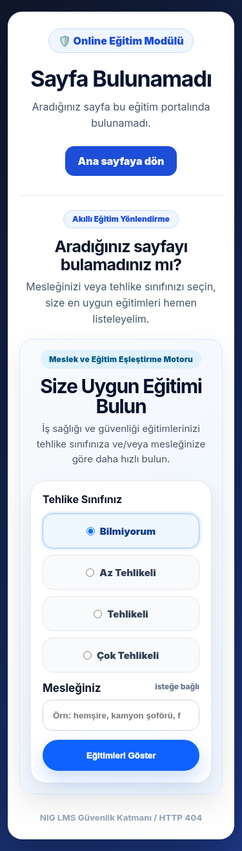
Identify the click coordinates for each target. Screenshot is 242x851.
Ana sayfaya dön (121, 161)
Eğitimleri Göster (121, 755)
